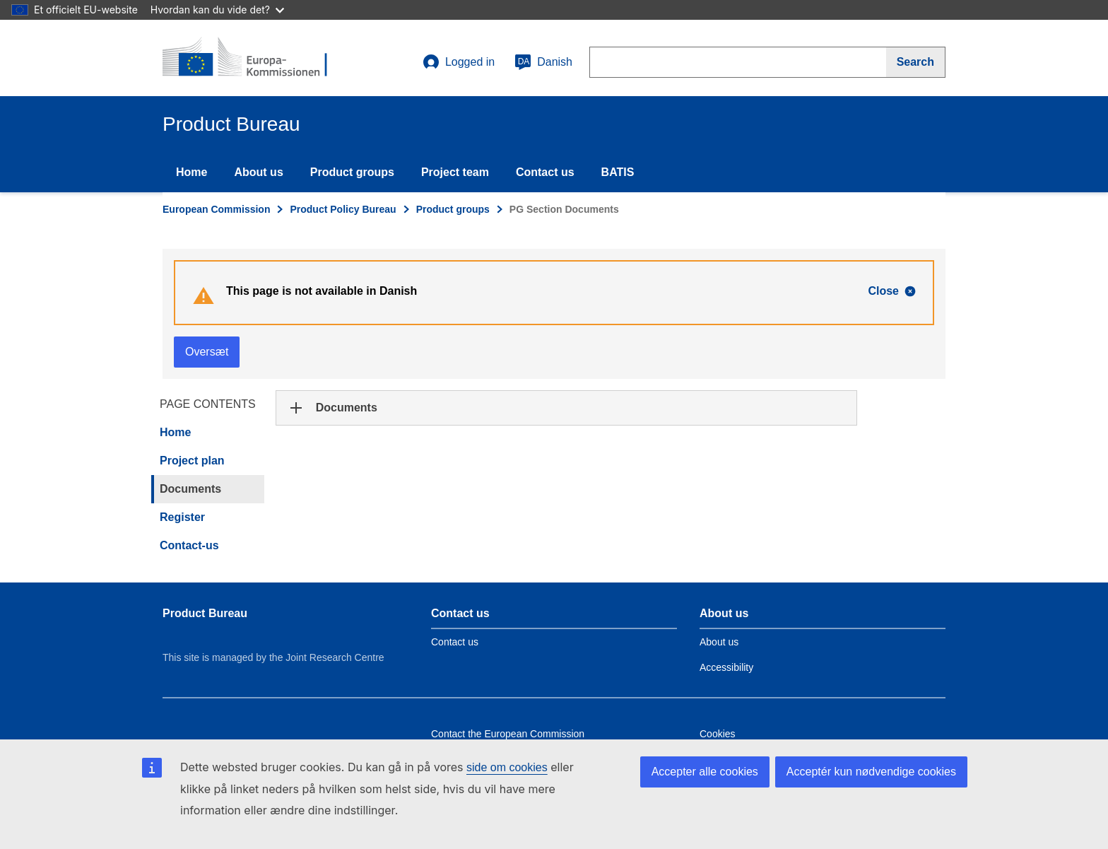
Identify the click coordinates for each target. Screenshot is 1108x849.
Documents (190, 489)
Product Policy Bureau (343, 209)
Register (182, 517)
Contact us (545, 172)
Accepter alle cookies (705, 772)
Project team (455, 172)
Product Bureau (205, 613)
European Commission (216, 209)
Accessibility (726, 667)
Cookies (718, 733)
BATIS (618, 172)
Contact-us (189, 545)
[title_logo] (248, 58)
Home (191, 172)
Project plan (192, 461)
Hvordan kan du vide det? (217, 10)
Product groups (352, 172)
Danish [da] (543, 62)
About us (258, 172)
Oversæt (206, 352)
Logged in (459, 62)
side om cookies (507, 767)
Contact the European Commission (507, 733)
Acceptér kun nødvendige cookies (871, 772)
